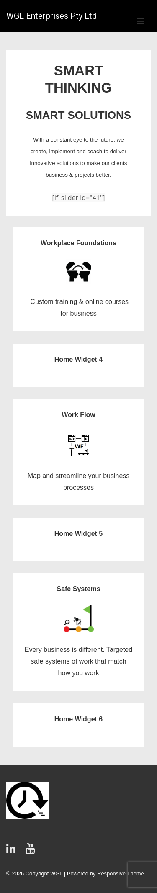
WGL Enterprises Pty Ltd (51, 16)
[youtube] (31, 851)
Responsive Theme (120, 873)
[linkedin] (12, 851)
